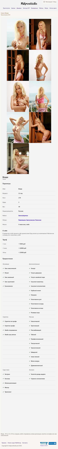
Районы (41, 8)
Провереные (34, 8)
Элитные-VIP (26, 8)
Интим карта (53, 8)
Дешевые (19, 8)
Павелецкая (22, 220)
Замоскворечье (23, 215)
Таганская (38, 220)
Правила (4, 443)
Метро (46, 8)
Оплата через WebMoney (14, 443)
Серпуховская (30, 220)
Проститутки (6, 8)
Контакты (25, 443)
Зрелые (13, 8)
